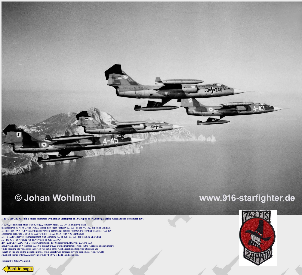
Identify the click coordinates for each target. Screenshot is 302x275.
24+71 (5, 243)
